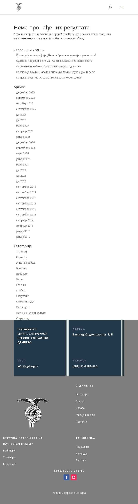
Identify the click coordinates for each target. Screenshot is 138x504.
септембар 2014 (26, 209)
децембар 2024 (25, 142)
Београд (21, 268)
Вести (20, 279)
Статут (80, 401)
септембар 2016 (26, 203)
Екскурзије (22, 296)
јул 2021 (21, 175)
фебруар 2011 (24, 225)
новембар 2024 (25, 148)
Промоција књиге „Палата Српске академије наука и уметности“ (55, 72)
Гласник (21, 285)
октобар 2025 (24, 103)
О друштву (22, 318)
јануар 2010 (23, 236)
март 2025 (22, 125)
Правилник (82, 446)
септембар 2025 (26, 109)
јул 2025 (21, 114)
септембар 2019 (26, 186)
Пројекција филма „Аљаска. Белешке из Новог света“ (49, 77)
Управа (80, 408)
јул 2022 (21, 170)
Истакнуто (22, 307)
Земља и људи (25, 301)
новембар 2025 (25, 97)
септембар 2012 (26, 214)
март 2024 (22, 153)
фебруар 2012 (24, 220)
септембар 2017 (26, 198)
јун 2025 (21, 120)
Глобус (20, 290)
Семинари (9, 457)
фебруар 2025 (24, 131)
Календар (82, 453)
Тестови (81, 460)
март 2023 (22, 164)
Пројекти (81, 421)
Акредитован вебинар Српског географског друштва (48, 66)
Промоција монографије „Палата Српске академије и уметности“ (56, 55)
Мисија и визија (85, 414)
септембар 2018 (26, 192)
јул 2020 (21, 181)
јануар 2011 (23, 231)
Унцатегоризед (25, 262)
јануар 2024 (23, 159)
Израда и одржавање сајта (69, 492)
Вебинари (22, 273)
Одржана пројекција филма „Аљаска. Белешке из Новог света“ (54, 60)
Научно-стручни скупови (31, 312)
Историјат (82, 394)
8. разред (21, 257)
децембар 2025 (25, 92)
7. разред (21, 251)
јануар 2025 (23, 136)
